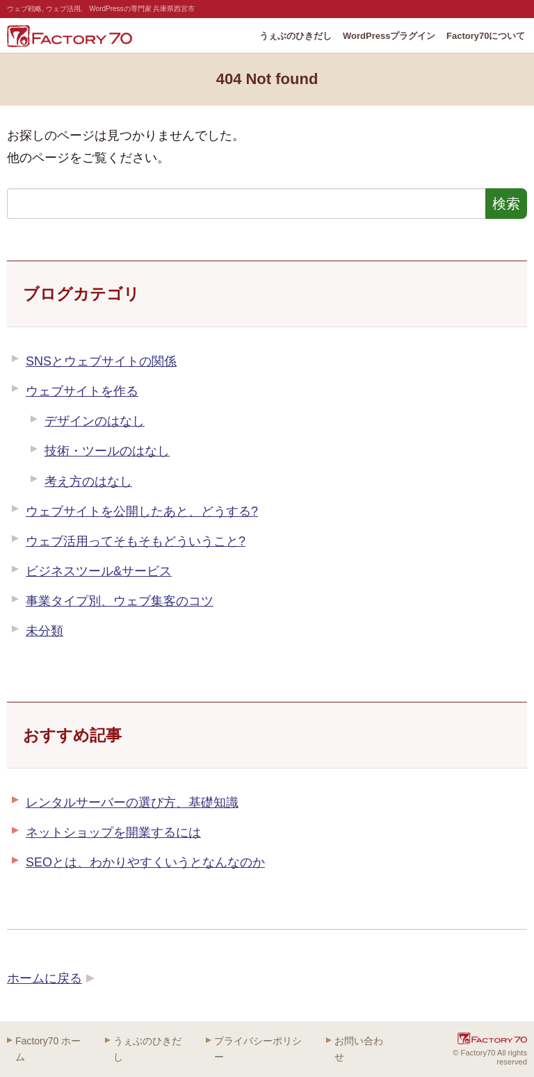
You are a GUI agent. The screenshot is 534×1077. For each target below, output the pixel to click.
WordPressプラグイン (389, 36)
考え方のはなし (88, 481)
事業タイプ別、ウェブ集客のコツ (119, 601)
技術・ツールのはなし (107, 451)
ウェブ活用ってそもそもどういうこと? (135, 541)
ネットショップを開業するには (113, 832)
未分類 (44, 631)
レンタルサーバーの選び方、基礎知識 (132, 802)
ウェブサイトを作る (82, 391)
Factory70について (485, 36)
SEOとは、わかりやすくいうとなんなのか (145, 862)
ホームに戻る (44, 978)
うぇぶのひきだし (295, 36)
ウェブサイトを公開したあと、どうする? (142, 511)
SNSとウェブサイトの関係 (101, 361)
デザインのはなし (94, 421)
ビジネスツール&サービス (99, 571)
